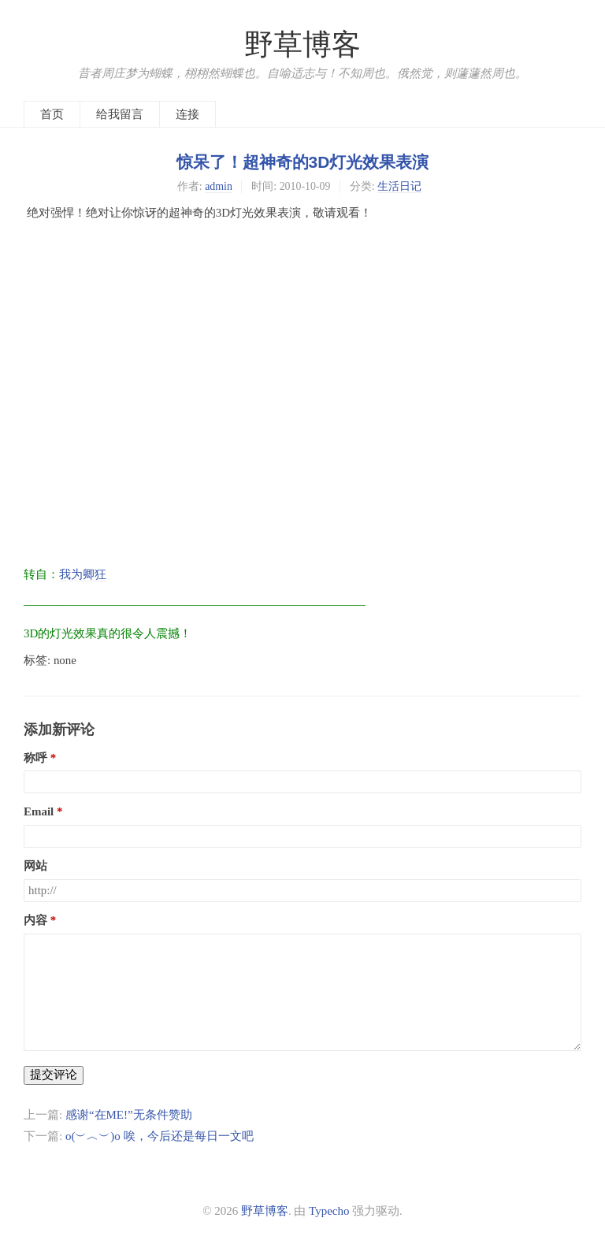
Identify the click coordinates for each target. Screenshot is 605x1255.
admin (218, 186)
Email (39, 811)
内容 (35, 920)
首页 (52, 114)
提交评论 (53, 1074)
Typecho (329, 1211)
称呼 (35, 758)
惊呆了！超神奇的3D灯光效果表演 (302, 162)
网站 (35, 866)
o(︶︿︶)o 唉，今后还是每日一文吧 (159, 1136)
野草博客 (302, 44)
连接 (187, 114)
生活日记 (399, 186)
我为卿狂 (82, 574)
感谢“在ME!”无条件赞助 (128, 1114)
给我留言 (119, 114)
